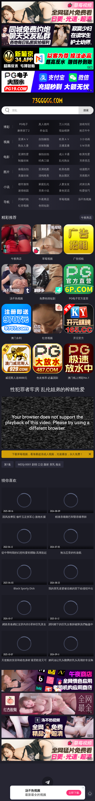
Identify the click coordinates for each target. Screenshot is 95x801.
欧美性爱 (84, 154)
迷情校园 (23, 190)
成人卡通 (64, 154)
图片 (7, 172)
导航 (7, 202)
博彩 (7, 127)
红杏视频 (23, 205)
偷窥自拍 (23, 169)
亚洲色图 (44, 169)
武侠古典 (84, 184)
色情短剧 (44, 205)
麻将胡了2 (23, 130)
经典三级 (44, 160)
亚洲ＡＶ (23, 139)
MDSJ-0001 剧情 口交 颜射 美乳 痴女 (39, 464)
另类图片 (84, 175)
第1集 (7, 464)
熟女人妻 (23, 145)
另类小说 (44, 190)
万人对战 (64, 124)
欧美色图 (64, 169)
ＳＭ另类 (84, 145)
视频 (7, 142)
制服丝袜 (23, 160)
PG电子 (23, 124)
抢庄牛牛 (84, 130)
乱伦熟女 (64, 160)
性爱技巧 (84, 190)
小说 (7, 187)
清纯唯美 (44, 175)
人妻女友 (64, 184)
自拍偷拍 (44, 139)
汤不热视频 (84, 199)
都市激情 (23, 184)
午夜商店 (44, 199)
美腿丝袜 (23, 175)
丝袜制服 (44, 145)
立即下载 (74, 792)
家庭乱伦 (44, 184)
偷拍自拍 (44, 154)
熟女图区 (64, 175)
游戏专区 (84, 124)
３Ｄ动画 (84, 139)
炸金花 (44, 130)
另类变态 (84, 160)
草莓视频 (64, 199)
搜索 (86, 110)
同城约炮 (23, 199)
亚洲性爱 (23, 154)
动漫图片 (84, 169)
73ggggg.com (47, 100)
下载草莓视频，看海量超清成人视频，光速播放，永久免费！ (52, 454)
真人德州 (44, 124)
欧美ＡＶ (64, 139)
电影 (7, 157)
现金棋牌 (64, 130)
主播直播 (64, 145)
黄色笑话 (64, 190)
